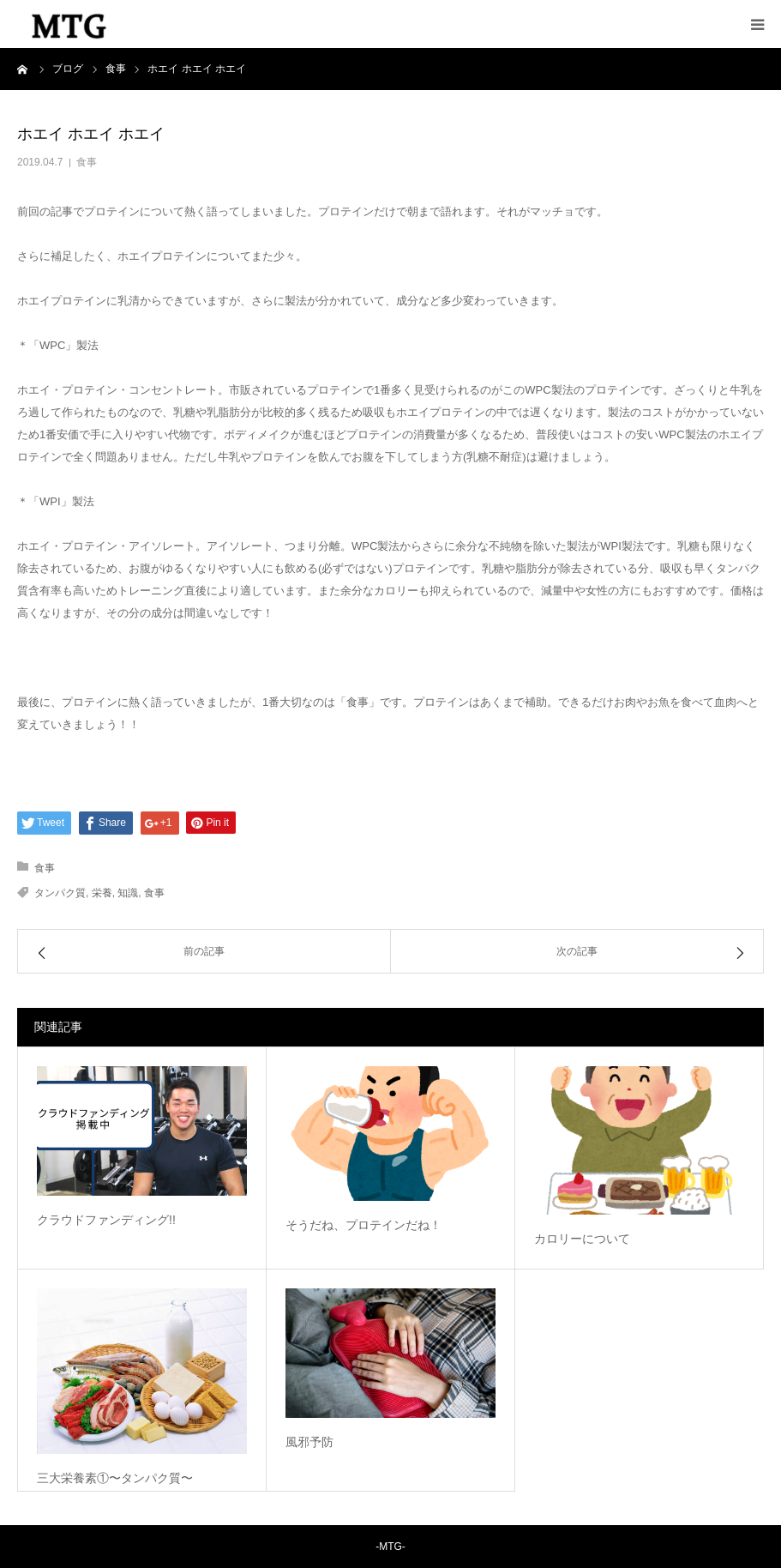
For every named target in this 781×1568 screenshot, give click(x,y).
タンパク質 (60, 893)
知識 (127, 893)
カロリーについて (582, 1238)
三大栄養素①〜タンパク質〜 (115, 1478)
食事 (86, 162)
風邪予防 (309, 1442)
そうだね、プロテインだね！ (363, 1225)
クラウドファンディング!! (106, 1220)
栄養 (102, 893)
